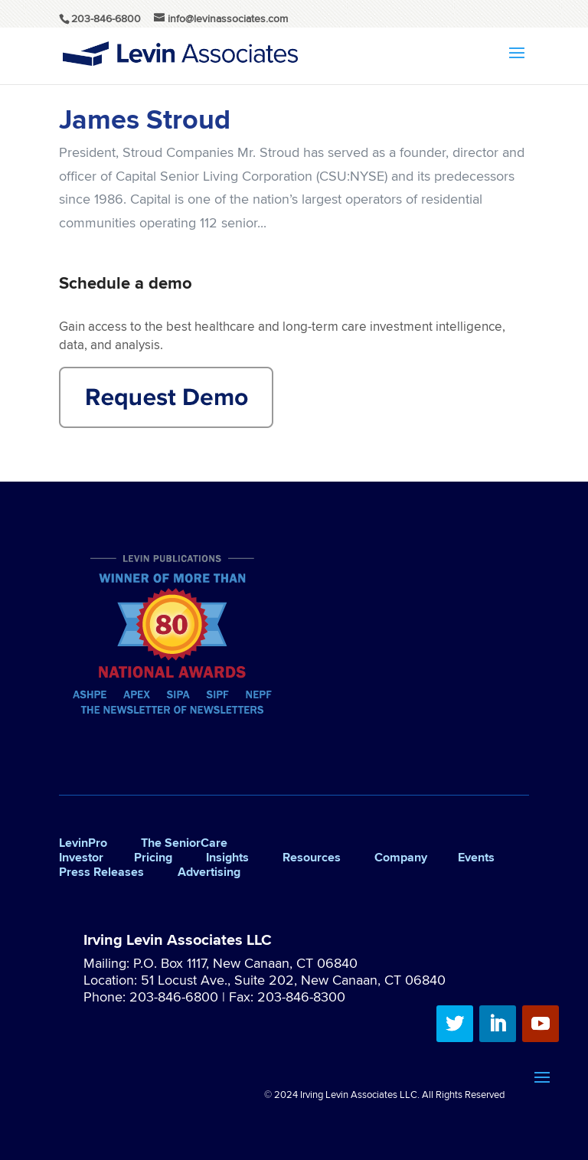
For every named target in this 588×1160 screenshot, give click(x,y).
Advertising (209, 872)
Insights (227, 857)
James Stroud (144, 119)
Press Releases (101, 872)
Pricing (153, 857)
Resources (312, 857)
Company (400, 857)
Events (476, 857)
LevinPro (83, 842)
